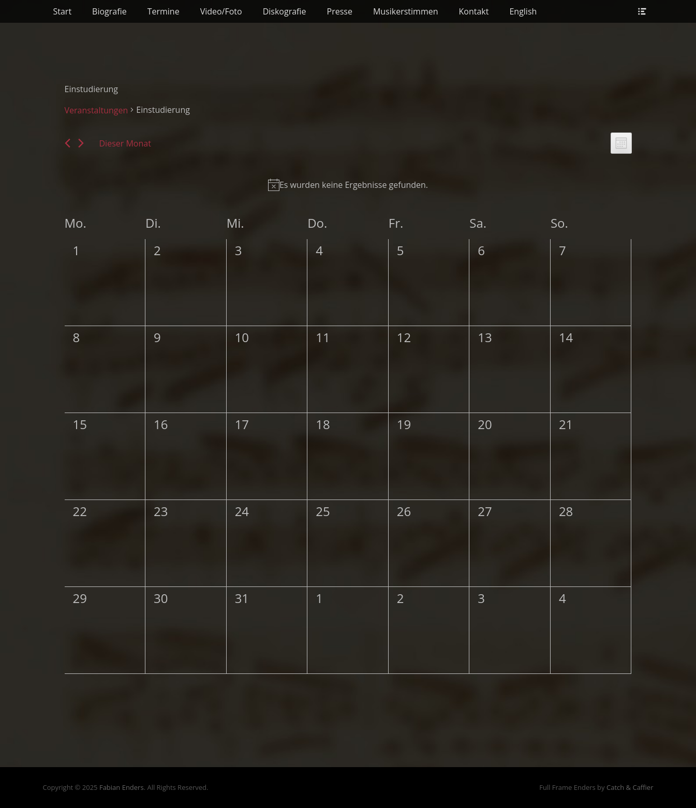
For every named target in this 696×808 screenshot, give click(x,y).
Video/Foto (221, 11)
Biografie (109, 11)
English (523, 11)
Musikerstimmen (405, 11)
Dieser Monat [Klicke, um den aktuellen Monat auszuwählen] (125, 143)
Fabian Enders (121, 787)
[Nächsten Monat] (81, 143)
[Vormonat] (67, 143)
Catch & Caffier (630, 787)
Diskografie (284, 11)
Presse (339, 11)
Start (62, 11)
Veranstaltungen (96, 110)
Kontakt (474, 11)
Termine (163, 11)
